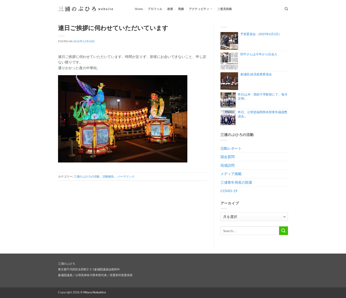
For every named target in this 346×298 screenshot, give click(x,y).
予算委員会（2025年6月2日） (261, 34)
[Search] (286, 9)
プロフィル (155, 9)
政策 (170, 9)
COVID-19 (228, 191)
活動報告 (108, 176)
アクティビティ (200, 9)
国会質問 (227, 157)
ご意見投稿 (224, 9)
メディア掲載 (231, 174)
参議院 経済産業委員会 (256, 74)
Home (139, 9)
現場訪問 (227, 165)
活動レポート (231, 148)
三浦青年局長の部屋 (236, 182)
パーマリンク (126, 176)
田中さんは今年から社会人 (258, 54)
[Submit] (283, 230)
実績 (181, 9)
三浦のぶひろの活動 (87, 176)
